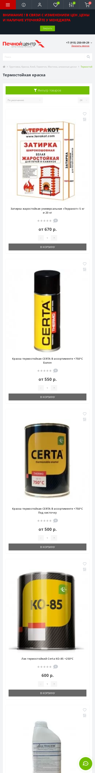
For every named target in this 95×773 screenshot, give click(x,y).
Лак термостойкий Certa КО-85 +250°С (47, 658)
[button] (40, 4)
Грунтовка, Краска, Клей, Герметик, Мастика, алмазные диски (43, 66)
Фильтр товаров (47, 90)
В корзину (47, 247)
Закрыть (47, 28)
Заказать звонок (80, 45)
